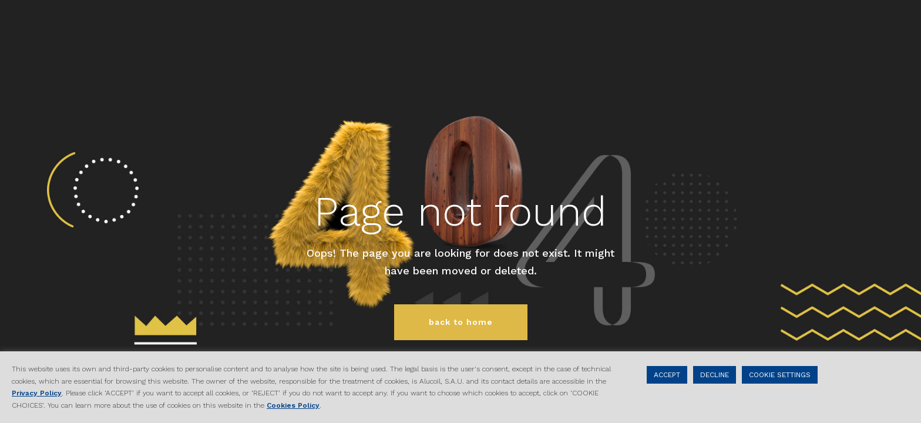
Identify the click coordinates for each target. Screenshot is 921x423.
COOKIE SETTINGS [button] (780, 375)
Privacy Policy (37, 393)
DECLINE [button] (714, 375)
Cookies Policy (293, 405)
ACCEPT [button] (667, 375)
